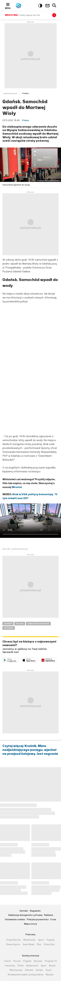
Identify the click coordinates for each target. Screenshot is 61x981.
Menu (8, 8)
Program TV (51, 961)
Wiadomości (29, 940)
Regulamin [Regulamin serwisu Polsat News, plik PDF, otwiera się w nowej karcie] (35, 911)
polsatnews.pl (10, 93)
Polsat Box (49, 944)
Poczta (17, 961)
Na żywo (38, 961)
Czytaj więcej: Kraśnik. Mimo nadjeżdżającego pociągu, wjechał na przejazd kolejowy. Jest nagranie (30, 750)
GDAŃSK (8, 623)
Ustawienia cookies (15, 919)
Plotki (21, 965)
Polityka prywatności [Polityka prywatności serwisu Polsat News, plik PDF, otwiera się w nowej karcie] (38, 919)
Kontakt (24, 911)
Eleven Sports (13, 944)
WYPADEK (8, 628)
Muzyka (49, 974)
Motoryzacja (16, 970)
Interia (7, 961)
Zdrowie (29, 970)
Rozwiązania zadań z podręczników (25, 974)
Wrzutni (17, 487)
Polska (25, 93)
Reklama (48, 915)
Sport (41, 940)
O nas (53, 919)
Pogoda (50, 940)
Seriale (39, 970)
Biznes (52, 965)
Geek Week (28, 944)
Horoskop (10, 965)
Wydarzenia (32, 965)
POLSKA (19, 623)
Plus (39, 944)
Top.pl (48, 970)
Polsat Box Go (14, 940)
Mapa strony (30, 924)
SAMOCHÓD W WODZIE (38, 623)
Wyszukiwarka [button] (54, 5)
